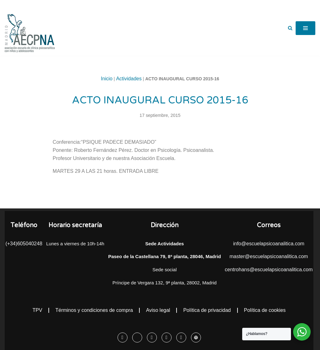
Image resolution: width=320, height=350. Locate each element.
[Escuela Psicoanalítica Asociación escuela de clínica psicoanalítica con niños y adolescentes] (30, 33)
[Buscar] (290, 28)
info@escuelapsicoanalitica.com (268, 243)
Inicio (106, 78)
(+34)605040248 (23, 243)
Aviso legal (158, 310)
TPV (37, 310)
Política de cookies (265, 310)
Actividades (129, 78)
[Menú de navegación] (305, 28)
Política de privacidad (207, 310)
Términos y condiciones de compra (94, 310)
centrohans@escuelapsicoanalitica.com (268, 269)
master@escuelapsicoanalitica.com (268, 256)
